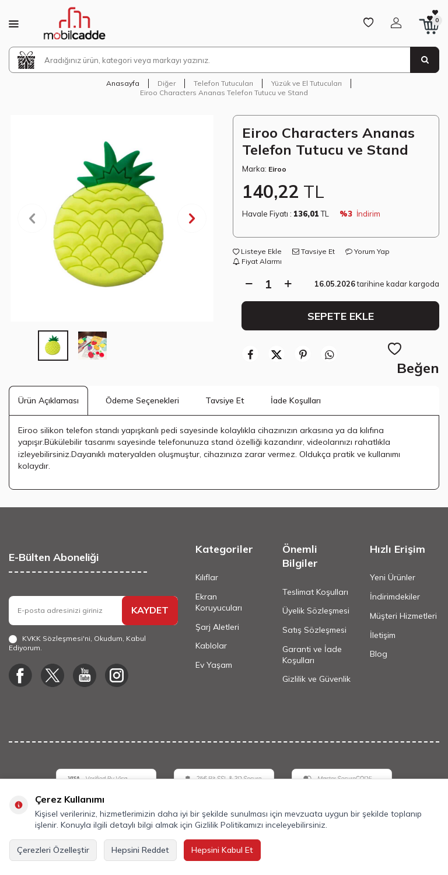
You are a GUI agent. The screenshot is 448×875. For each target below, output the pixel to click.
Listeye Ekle (257, 251)
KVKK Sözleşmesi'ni (56, 638)
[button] (32, 218)
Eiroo (277, 169)
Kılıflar (206, 577)
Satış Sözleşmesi (314, 630)
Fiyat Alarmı (257, 261)
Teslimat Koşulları (315, 592)
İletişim (383, 635)
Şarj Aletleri (217, 627)
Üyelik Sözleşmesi (315, 610)
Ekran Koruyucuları (218, 602)
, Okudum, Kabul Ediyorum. (77, 643)
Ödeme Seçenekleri (142, 400)
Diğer (167, 83)
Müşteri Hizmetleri (403, 616)
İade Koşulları (296, 400)
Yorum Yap (367, 251)
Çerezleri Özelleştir (53, 850)
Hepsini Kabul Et (222, 850)
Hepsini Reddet (140, 850)
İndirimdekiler (395, 596)
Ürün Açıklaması (48, 400)
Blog (378, 654)
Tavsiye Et (313, 251)
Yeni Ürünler (392, 577)
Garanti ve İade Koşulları (312, 654)
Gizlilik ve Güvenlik (316, 679)
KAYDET (150, 610)
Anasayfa (122, 83)
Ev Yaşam (213, 665)
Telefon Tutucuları (223, 83)
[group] (112, 218)
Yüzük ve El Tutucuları (306, 83)
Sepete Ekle (340, 315)
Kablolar (211, 645)
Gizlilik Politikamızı (229, 825)
